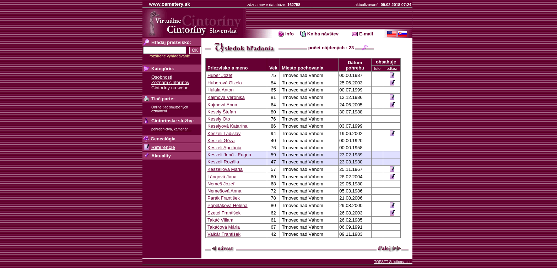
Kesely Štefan (221, 112)
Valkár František (223, 234)
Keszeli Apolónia (224, 147)
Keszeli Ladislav (223, 133)
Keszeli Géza (221, 140)
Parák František (223, 198)
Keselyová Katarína (227, 126)
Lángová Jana (222, 176)
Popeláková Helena (227, 205)
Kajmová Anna (222, 104)
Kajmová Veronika (226, 97)
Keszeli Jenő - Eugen (229, 154)
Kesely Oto (218, 119)
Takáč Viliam (220, 220)
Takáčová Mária (223, 227)
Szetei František (223, 213)
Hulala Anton (220, 90)
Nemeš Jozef (220, 183)
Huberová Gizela (224, 82)
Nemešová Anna (224, 191)
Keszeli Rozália (223, 161)
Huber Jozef (219, 75)
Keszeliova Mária (225, 169)
